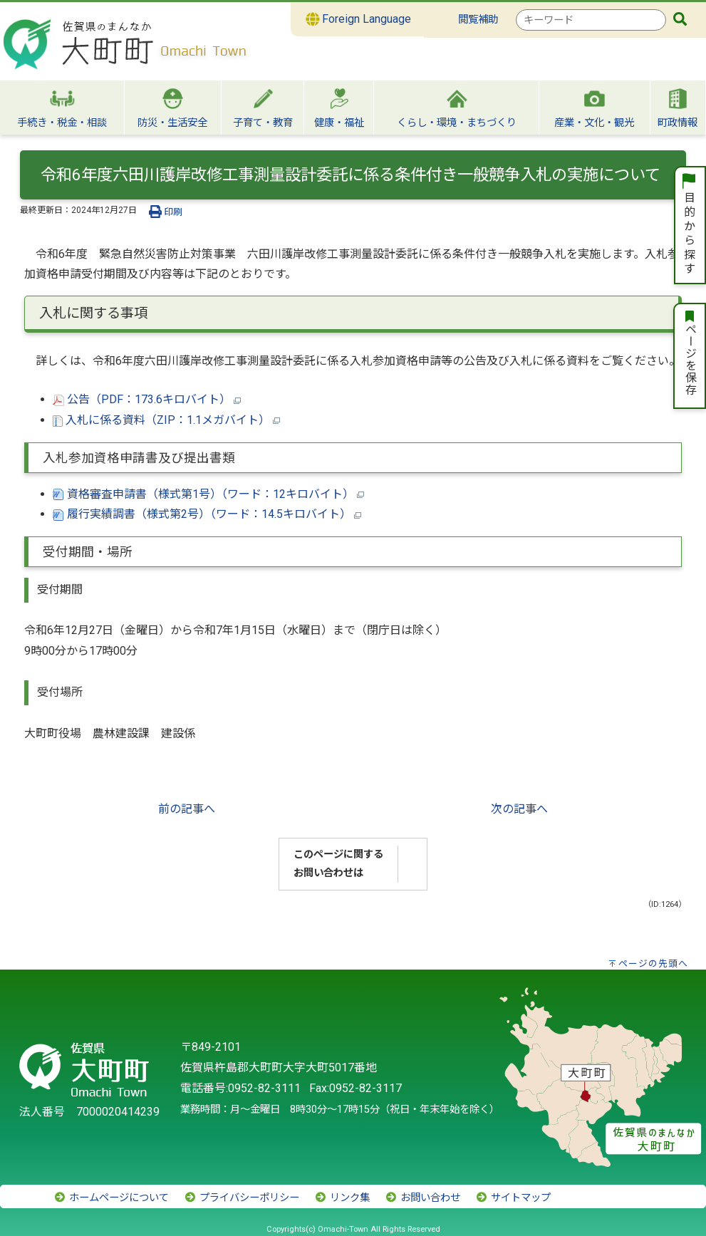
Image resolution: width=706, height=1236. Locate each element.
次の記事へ (519, 809)
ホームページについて (111, 1198)
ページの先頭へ (653, 963)
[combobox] (590, 20)
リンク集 (342, 1198)
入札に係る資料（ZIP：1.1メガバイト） (166, 420)
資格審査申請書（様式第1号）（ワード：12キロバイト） (208, 494)
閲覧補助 (478, 20)
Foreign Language (359, 19)
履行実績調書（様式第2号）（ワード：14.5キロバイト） (207, 514)
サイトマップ (513, 1198)
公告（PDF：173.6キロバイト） (147, 399)
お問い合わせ (422, 1198)
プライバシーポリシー (241, 1198)
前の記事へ (186, 809)
